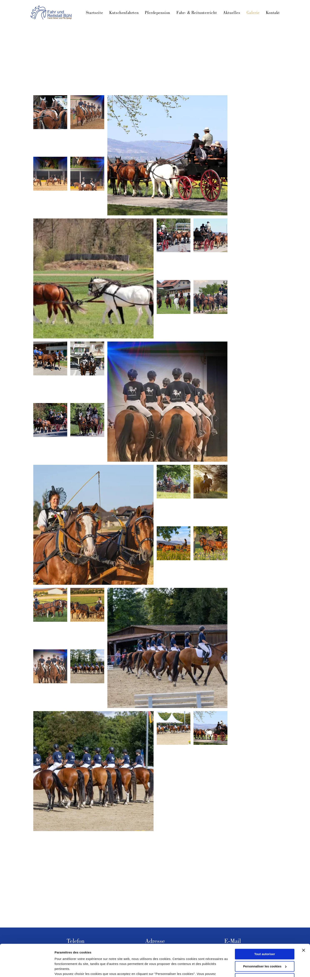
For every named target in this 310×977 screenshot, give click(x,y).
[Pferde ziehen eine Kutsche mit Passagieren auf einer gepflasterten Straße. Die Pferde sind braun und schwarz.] (174, 235)
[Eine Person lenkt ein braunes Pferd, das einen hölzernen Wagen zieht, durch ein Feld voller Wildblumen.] (210, 543)
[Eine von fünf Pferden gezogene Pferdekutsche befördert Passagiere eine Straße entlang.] (210, 728)
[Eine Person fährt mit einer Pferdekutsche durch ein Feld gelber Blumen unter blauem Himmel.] (174, 543)
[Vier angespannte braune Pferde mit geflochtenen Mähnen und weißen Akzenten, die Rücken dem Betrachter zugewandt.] (50, 112)
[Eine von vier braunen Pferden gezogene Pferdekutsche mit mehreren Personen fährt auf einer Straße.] (210, 235)
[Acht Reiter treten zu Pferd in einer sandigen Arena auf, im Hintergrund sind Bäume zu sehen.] (87, 666)
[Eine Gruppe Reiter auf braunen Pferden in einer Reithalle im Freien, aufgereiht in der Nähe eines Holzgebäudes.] (167, 648)
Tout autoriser (264, 927)
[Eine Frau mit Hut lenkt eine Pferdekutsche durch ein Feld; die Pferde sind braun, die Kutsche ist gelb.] (93, 525)
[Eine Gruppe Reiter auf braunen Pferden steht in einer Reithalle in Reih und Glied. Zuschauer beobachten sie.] (87, 112)
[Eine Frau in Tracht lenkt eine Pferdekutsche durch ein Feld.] (87, 605)
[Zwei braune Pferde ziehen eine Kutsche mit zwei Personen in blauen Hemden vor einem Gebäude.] (50, 358)
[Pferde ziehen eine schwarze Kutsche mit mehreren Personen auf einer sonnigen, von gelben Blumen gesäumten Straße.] (167, 155)
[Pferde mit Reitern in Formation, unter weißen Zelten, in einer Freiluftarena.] (174, 728)
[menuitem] (91, 13)
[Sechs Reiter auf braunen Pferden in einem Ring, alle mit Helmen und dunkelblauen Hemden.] (50, 666)
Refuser (264, 952)
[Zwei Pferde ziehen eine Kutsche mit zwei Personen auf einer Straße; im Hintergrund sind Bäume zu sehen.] (87, 420)
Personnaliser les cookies (264, 939)
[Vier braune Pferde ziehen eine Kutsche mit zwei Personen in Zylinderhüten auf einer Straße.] (210, 297)
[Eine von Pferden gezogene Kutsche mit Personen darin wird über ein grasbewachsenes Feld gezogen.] (93, 278)
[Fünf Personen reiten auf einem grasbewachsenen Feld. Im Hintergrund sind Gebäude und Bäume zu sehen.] (174, 297)
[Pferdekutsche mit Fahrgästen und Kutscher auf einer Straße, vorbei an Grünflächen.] (50, 420)
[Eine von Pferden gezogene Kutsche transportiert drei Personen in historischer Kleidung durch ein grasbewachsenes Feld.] (174, 482)
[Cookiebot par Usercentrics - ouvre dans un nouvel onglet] (27, 969)
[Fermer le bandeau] (303, 923)
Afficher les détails (69, 969)
